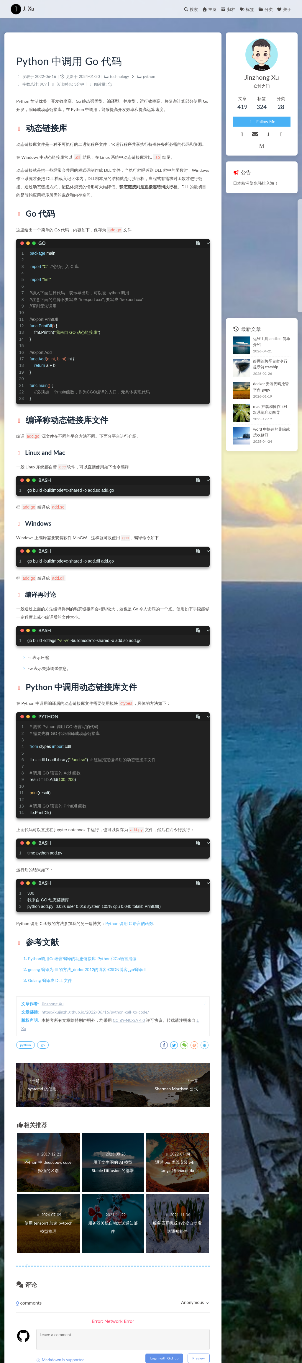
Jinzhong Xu (52, 1003)
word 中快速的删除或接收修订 (271, 432)
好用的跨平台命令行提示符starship (270, 364)
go (43, 1045)
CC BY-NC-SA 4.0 (129, 1020)
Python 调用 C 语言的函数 (129, 923)
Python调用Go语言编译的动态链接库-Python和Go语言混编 (82, 958)
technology (119, 76)
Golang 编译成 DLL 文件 (50, 980)
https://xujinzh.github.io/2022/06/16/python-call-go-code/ (95, 1011)
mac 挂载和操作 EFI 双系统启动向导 (270, 409)
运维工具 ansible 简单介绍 (271, 341)
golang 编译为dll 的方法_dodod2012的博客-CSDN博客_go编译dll (87, 969)
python (149, 76)
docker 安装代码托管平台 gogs (271, 386)
